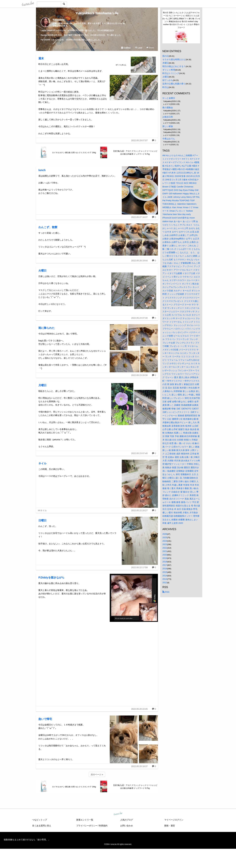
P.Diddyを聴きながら (51, 577)
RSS (165, 592)
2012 (164, 582)
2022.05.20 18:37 (139, 766)
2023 (164, 544)
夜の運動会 (167, 107)
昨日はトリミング (170, 73)
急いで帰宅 (45, 719)
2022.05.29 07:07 (139, 140)
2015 (164, 572)
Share (150, 48)
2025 (164, 537)
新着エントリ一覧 (84, 820)
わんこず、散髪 (47, 227)
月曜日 (42, 385)
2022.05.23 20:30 (139, 375)
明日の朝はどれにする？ (174, 66)
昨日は (165, 87)
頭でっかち (167, 80)
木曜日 (165, 63)
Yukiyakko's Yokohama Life (96, 13)
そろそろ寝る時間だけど (174, 59)
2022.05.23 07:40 (139, 453)
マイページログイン (173, 820)
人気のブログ (126, 820)
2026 (164, 534)
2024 (164, 541)
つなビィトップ (39, 820)
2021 (164, 551)
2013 (164, 579)
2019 (164, 558)
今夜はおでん (168, 138)
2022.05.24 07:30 (139, 318)
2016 (164, 568)
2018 (164, 561)
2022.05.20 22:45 (139, 709)
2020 (164, 555)
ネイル (42, 463)
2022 (164, 548)
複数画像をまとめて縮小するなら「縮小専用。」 (27, 839)
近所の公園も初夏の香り (174, 83)
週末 (41, 58)
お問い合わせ (126, 825)
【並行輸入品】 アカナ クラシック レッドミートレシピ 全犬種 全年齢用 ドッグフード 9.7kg (134, 152)
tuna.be (118, 813)
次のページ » (97, 774)
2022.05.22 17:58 (139, 567)
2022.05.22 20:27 (139, 510)
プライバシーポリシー (86, 825)
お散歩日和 (167, 117)
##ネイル (42, 510)
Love (138, 48)
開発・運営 (169, 825)
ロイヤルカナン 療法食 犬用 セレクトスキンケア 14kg (74, 153)
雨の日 (165, 56)
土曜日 (165, 77)
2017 (164, 565)
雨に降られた (46, 327)
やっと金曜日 (168, 98)
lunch (42, 170)
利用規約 (103, 825)
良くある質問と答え (41, 825)
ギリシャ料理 (168, 70)
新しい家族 (167, 126)
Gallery (125, 48)
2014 (164, 575)
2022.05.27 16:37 (139, 217)
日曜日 (42, 520)
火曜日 (42, 270)
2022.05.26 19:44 (139, 260)
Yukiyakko (58, 19)
